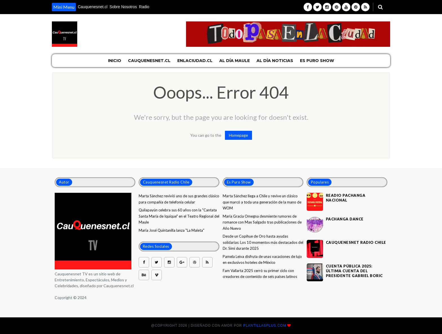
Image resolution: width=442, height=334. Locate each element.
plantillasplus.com (265, 326)
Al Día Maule (234, 60)
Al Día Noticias (275, 60)
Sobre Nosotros (123, 7)
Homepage (238, 135)
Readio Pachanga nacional (346, 197)
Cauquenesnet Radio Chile (356, 242)
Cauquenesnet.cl (92, 7)
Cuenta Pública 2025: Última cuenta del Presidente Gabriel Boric (354, 271)
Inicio (114, 60)
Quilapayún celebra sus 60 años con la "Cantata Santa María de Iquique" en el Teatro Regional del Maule (179, 216)
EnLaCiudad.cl (195, 60)
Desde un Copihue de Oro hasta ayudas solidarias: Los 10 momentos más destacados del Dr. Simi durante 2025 (263, 242)
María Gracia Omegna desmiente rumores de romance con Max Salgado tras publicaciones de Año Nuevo (262, 222)
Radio (144, 7)
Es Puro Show (317, 60)
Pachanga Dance (345, 219)
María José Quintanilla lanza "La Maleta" (171, 230)
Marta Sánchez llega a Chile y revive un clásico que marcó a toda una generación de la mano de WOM (262, 202)
